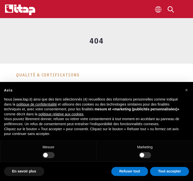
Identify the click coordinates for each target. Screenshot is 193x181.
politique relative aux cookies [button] (60, 114)
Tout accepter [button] (169, 171)
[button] (186, 90)
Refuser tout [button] (129, 171)
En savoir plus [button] (24, 171)
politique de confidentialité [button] (36, 104)
